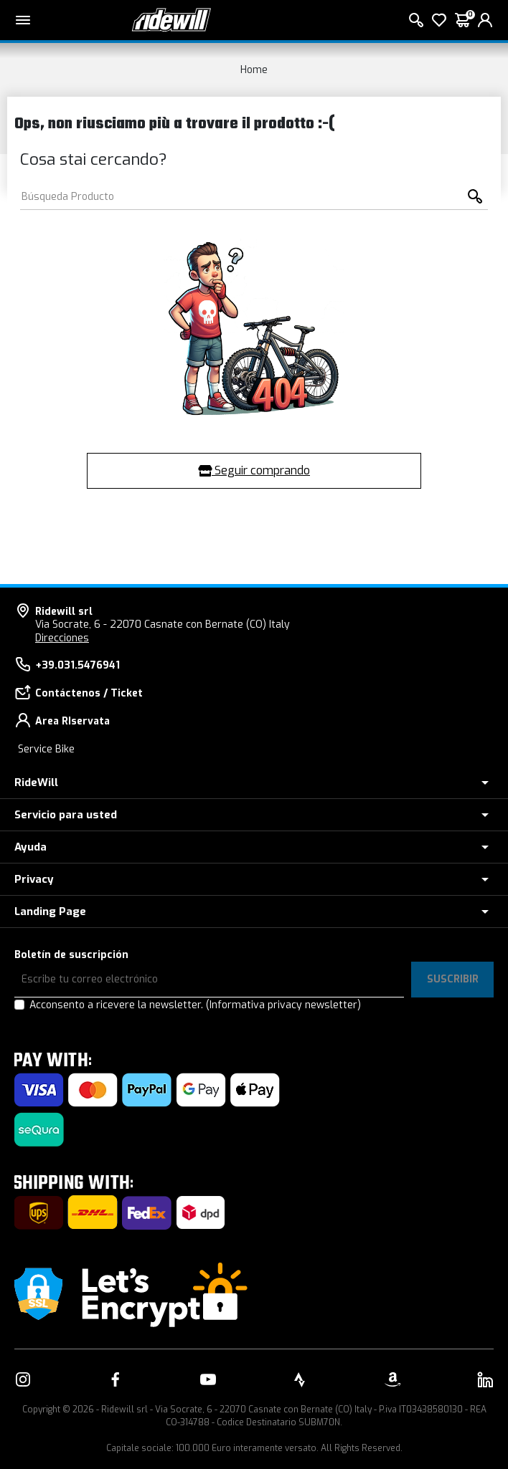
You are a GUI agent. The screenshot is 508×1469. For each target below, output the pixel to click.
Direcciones (62, 638)
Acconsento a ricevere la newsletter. (195, 1005)
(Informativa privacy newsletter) (283, 1005)
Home (254, 70)
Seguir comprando (254, 470)
